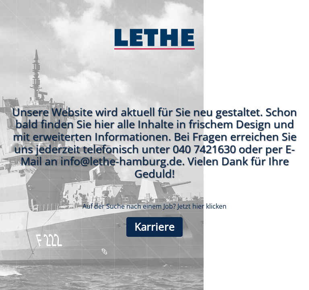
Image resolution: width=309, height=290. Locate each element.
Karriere (154, 227)
